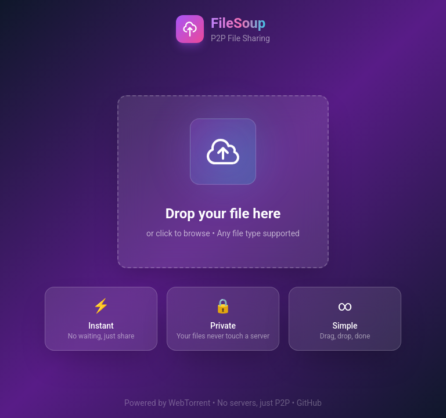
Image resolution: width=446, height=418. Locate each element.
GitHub (309, 403)
